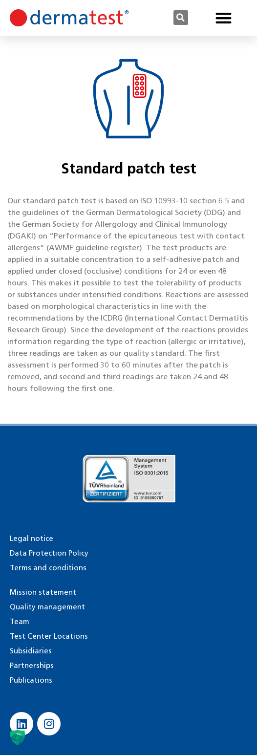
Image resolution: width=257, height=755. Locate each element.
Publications (31, 680)
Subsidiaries (31, 651)
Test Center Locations (49, 636)
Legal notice (31, 538)
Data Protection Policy (49, 553)
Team (19, 621)
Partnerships (32, 665)
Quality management (47, 607)
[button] (180, 17)
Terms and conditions (48, 567)
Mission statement (43, 592)
